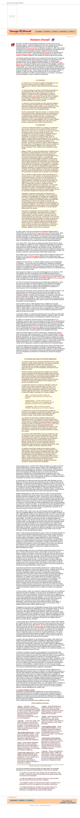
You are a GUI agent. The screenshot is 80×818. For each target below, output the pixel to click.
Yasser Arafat (35, 327)
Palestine (37, 59)
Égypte (61, 65)
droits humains (48, 423)
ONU (30, 70)
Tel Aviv (27, 499)
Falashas (25, 293)
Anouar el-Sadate (58, 278)
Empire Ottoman (32, 48)
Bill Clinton (57, 341)
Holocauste (46, 52)
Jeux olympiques (34, 256)
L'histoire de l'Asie (70, 36)
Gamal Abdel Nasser (44, 233)
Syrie (26, 67)
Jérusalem (19, 61)
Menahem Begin (45, 276)
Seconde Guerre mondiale (23, 54)
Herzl (34, 96)
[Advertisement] (57, 16)
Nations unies (39, 626)
